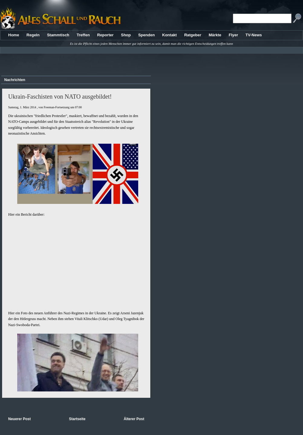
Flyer (233, 35)
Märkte (215, 35)
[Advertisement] (75, 62)
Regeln (33, 35)
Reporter (105, 35)
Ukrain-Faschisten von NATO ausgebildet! (60, 96)
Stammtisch (58, 35)
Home (13, 35)
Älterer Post (134, 419)
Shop (126, 35)
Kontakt (169, 35)
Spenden (146, 35)
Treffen (83, 35)
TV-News (254, 35)
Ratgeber (192, 35)
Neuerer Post (19, 419)
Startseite (77, 419)
